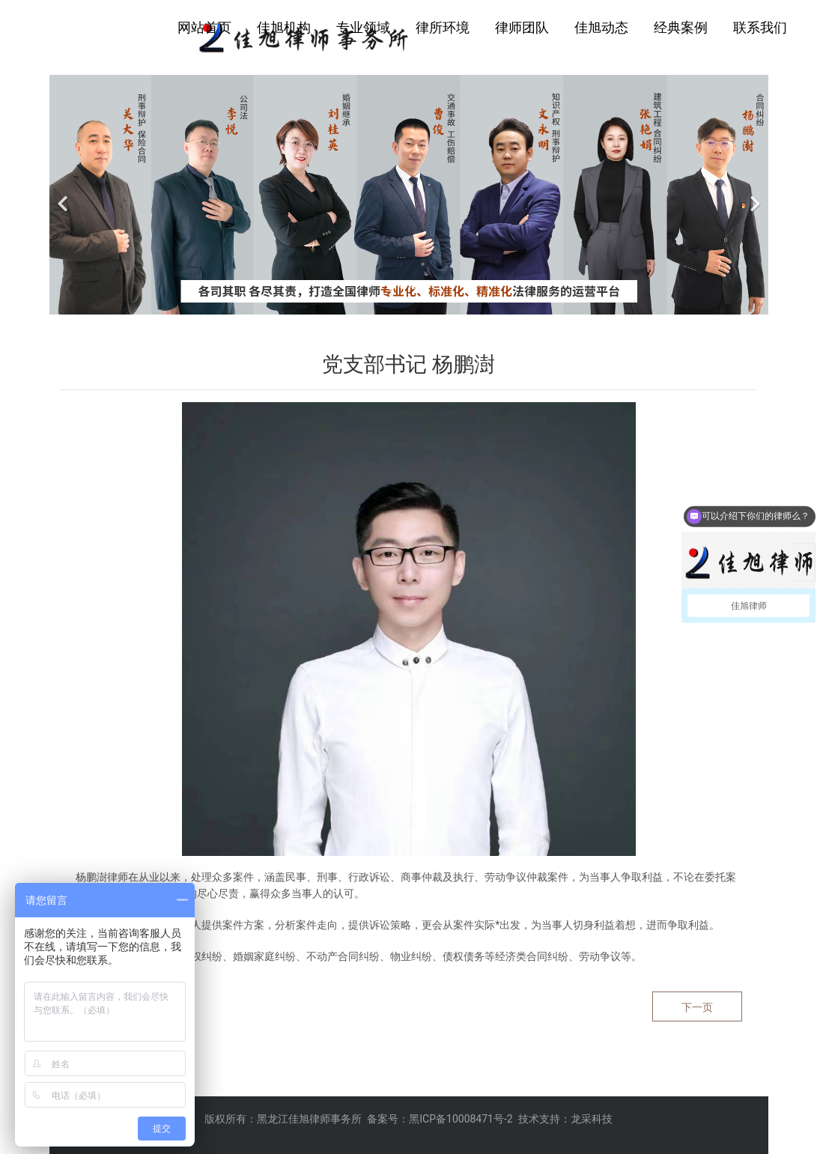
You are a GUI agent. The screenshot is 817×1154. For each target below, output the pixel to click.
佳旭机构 (284, 27)
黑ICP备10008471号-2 (460, 1119)
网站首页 (204, 27)
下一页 (697, 1007)
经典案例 (681, 27)
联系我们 (760, 27)
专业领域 (363, 27)
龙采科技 (592, 1119)
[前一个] (64, 195)
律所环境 (443, 27)
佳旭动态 (601, 27)
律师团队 (522, 27)
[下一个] (753, 195)
